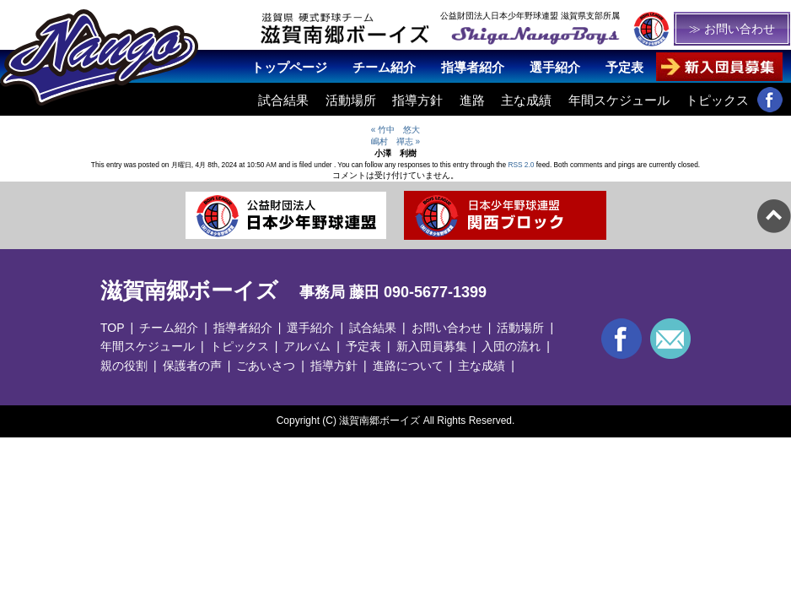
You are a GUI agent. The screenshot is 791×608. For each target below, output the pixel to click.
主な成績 (526, 100)
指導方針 (417, 100)
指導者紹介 (472, 67)
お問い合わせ (447, 327)
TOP (112, 327)
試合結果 (283, 100)
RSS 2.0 (521, 164)
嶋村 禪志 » (395, 141)
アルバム (307, 346)
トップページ (289, 67)
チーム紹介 (384, 67)
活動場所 (351, 100)
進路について (408, 365)
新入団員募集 (431, 346)
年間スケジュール (619, 100)
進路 (472, 100)
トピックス (717, 100)
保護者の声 (192, 365)
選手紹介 (555, 67)
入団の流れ (511, 346)
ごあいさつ (265, 365)
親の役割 (124, 365)
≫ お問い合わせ (732, 28)
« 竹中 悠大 (395, 129)
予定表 (624, 67)
